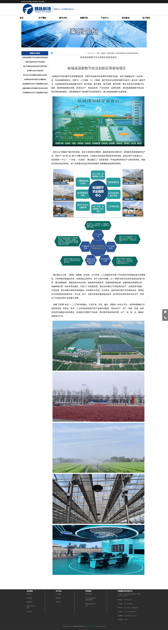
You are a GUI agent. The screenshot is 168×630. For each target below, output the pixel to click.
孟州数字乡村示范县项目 (35, 70)
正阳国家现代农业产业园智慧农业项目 (35, 92)
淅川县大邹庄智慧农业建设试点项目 (35, 75)
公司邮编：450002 (123, 619)
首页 (21, 18)
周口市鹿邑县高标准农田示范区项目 (35, 66)
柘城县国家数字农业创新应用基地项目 (35, 57)
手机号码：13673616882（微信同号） (128, 607)
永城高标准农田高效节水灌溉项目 (35, 79)
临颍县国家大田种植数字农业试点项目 (35, 88)
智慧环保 (84, 18)
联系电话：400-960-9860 (124, 600)
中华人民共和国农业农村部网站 (90, 599)
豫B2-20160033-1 (90, 626)
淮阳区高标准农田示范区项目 (35, 62)
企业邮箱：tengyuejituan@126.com (127, 615)
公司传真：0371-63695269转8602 (127, 611)
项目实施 (29, 598)
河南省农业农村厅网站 (90, 604)
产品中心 (105, 18)
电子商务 (146, 18)
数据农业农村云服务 (31, 606)
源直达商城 (88, 594)
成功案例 (125, 18)
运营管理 (29, 602)
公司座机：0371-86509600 (125, 604)
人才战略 (58, 594)
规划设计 (29, 594)
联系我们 (58, 602)
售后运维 (29, 611)
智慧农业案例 (111, 53)
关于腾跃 (42, 18)
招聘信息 (58, 598)
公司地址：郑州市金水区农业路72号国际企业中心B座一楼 (129, 595)
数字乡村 (63, 18)
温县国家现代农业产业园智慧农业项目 (35, 84)
